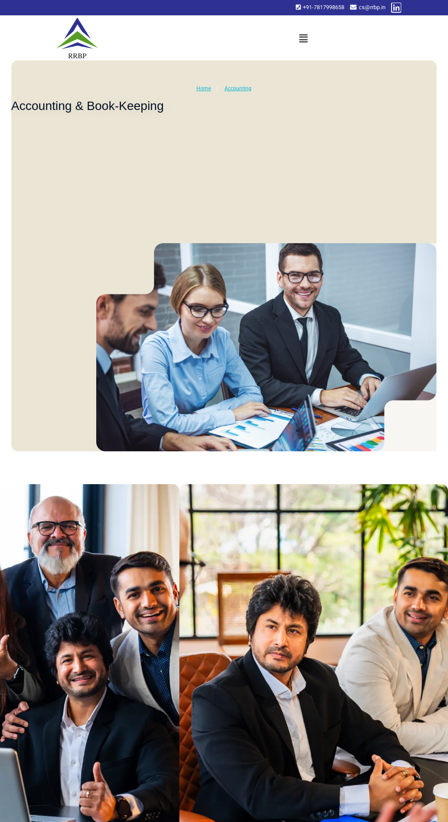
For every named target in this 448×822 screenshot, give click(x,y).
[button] (303, 39)
